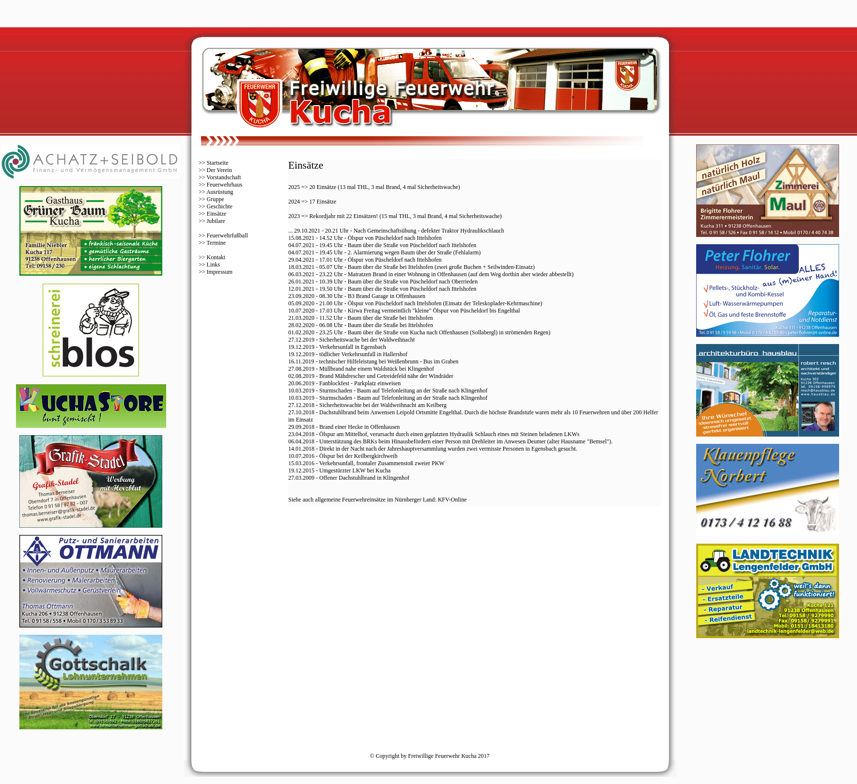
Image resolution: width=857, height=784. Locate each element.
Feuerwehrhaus (224, 184)
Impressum (220, 271)
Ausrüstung (219, 191)
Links (213, 264)
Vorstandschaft (223, 177)
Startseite (218, 162)
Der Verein (219, 170)
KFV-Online (452, 499)
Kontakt (216, 257)
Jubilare (216, 221)
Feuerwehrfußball (227, 235)
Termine (216, 242)
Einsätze (217, 213)
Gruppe (215, 199)
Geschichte (220, 206)
